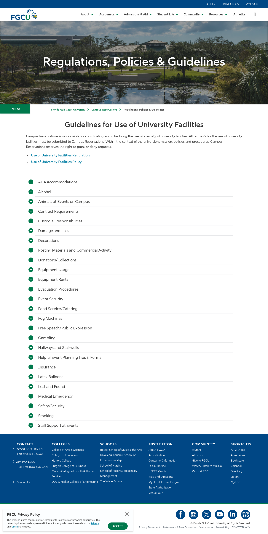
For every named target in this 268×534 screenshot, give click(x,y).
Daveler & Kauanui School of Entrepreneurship (118, 458)
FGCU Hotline (157, 466)
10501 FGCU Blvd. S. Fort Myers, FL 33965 (30, 451)
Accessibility (222, 527)
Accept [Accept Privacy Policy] (117, 526)
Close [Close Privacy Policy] (127, 514)
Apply (210, 4)
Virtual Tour (156, 493)
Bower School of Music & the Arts (121, 450)
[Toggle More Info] (31, 182)
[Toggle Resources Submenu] (218, 14)
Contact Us (24, 482)
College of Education (65, 455)
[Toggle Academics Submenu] (109, 14)
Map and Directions (161, 477)
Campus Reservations (104, 110)
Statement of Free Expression (179, 527)
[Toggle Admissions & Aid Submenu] (138, 14)
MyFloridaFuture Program (165, 482)
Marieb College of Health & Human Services (73, 474)
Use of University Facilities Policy (57, 162)
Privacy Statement (149, 527)
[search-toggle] (255, 14)
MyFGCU (251, 4)
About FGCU (157, 450)
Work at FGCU (201, 471)
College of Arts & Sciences (68, 450)
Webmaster (206, 527)
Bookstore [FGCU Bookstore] (237, 460)
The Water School (111, 481)
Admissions (238, 455)
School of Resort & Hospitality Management (118, 474)
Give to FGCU (200, 460)
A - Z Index (238, 450)
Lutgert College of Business (69, 466)
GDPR (15, 527)
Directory (231, 4)
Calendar (236, 466)
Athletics (239, 14)
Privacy (95, 523)
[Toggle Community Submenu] (194, 14)
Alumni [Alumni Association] (196, 450)
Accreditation (157, 455)
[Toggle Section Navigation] (15, 109)
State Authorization (161, 487)
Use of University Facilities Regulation (61, 155)
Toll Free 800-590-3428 (33, 467)
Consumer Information (163, 460)
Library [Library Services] (235, 477)
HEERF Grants (158, 471)
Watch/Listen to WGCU (207, 466)
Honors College (61, 460)
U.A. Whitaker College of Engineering (75, 482)
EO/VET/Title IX (241, 527)
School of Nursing (111, 466)
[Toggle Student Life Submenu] (167, 14)
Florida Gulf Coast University (68, 110)
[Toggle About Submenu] (87, 14)
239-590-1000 (25, 462)
